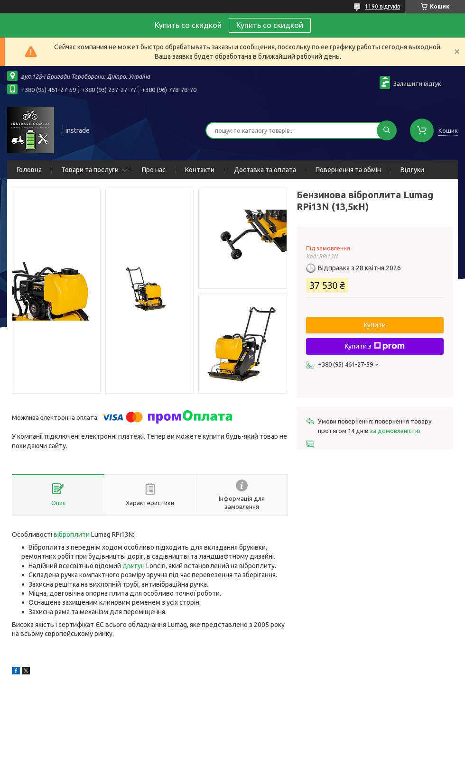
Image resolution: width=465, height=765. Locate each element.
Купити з (375, 346)
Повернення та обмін (348, 169)
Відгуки (412, 169)
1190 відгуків (382, 6)
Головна (29, 169)
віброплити (72, 534)
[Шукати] (387, 130)
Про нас (154, 169)
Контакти (199, 169)
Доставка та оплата (265, 169)
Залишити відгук (417, 83)
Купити (375, 325)
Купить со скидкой (269, 25)
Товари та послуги (90, 169)
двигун (133, 566)
